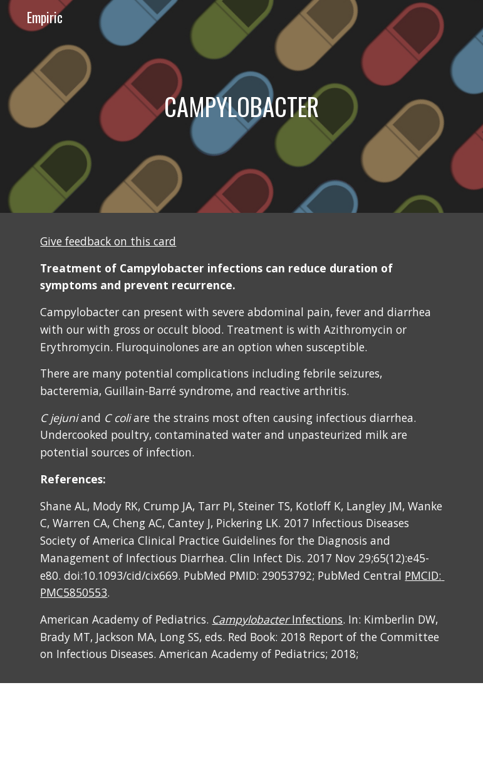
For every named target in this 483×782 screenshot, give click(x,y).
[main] (241, 106)
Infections (277, 619)
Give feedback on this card (108, 241)
